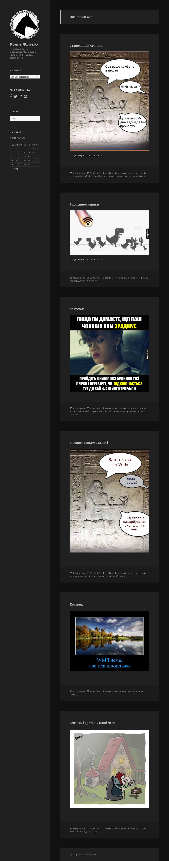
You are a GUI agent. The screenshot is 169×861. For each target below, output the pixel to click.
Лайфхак (77, 309)
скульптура (121, 176)
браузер (73, 280)
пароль (111, 176)
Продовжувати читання (86, 155)
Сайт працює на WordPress (83, 854)
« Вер (15, 168)
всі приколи (123, 173)
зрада (129, 411)
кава (105, 176)
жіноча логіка (118, 411)
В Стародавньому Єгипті (89, 443)
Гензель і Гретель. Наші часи (92, 723)
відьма (87, 831)
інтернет (134, 173)
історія (142, 173)
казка (94, 831)
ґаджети (134, 408)
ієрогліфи (97, 176)
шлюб (99, 411)
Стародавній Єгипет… (86, 46)
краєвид (74, 694)
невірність (138, 411)
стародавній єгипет (137, 176)
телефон (74, 414)
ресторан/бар (76, 176)
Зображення (79, 173)
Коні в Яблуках (24, 44)
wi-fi (90, 176)
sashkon (109, 173)
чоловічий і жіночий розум (83, 411)
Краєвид (76, 604)
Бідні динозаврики (84, 204)
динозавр (83, 280)
